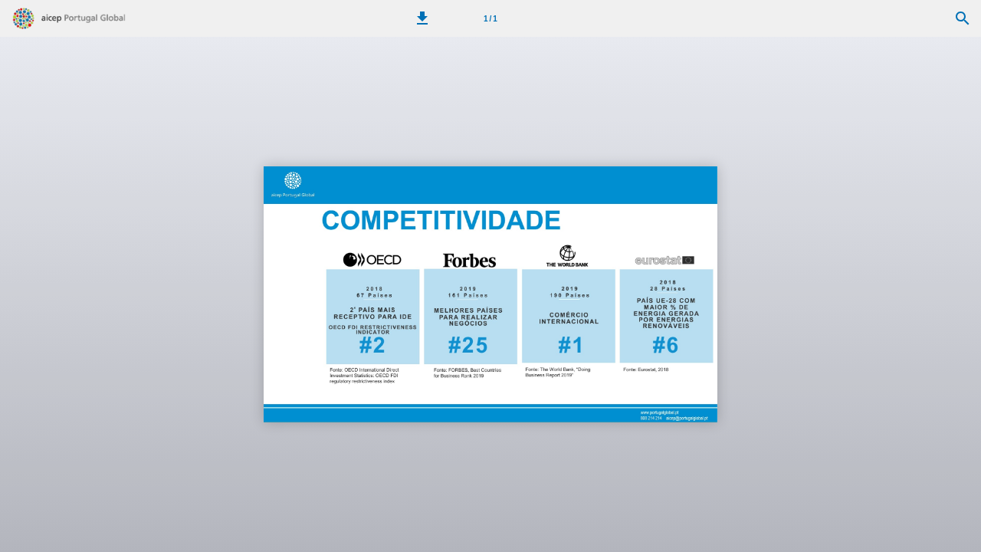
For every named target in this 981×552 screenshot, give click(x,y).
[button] (422, 18)
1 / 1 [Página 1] (490, 19)
